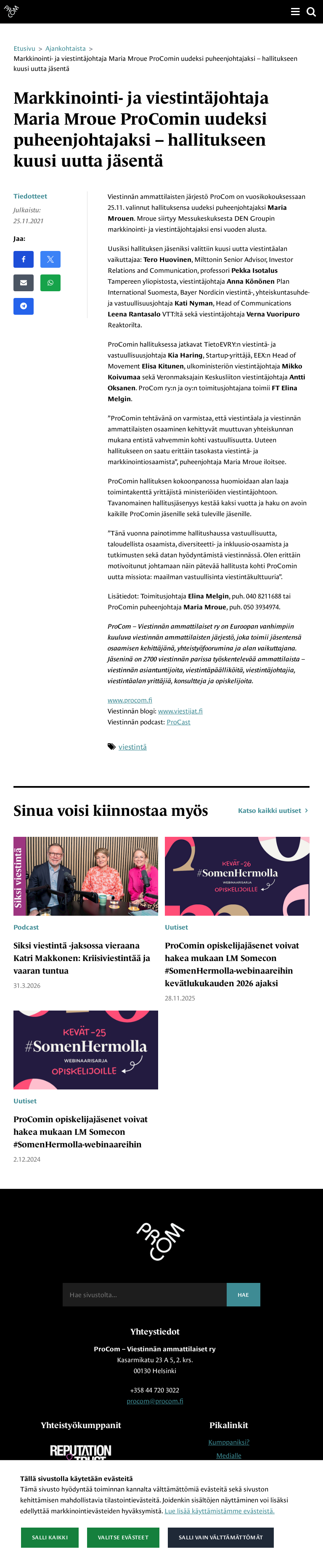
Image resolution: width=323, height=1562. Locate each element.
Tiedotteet (30, 196)
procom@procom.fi (155, 1401)
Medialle (228, 1456)
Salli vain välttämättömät (221, 1537)
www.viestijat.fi (180, 711)
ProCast (179, 722)
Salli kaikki (50, 1537)
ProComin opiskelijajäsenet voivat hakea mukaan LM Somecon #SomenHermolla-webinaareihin (80, 1132)
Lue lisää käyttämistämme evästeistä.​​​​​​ (219, 1511)
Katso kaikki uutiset (274, 811)
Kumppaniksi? (228, 1442)
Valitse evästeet (123, 1537)
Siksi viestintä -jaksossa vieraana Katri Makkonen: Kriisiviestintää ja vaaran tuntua (81, 958)
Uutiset (176, 927)
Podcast (26, 927)
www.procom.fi (130, 700)
